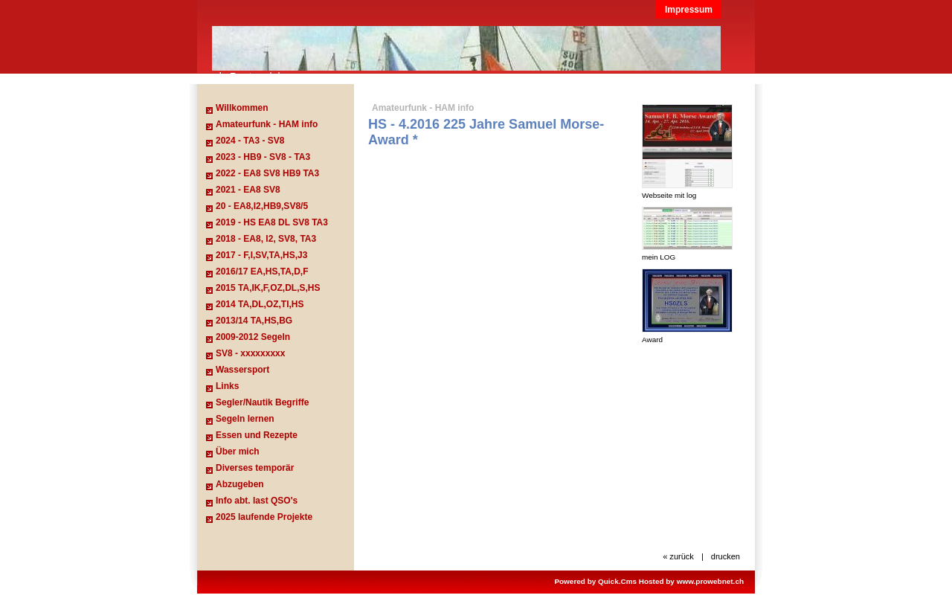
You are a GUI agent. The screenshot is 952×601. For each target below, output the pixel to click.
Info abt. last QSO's (257, 500)
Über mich (238, 451)
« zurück (678, 556)
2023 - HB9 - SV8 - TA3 (263, 157)
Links (227, 386)
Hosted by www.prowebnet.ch (691, 581)
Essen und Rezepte (257, 435)
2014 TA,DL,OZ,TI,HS (259, 304)
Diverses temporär (255, 468)
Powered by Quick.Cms (595, 581)
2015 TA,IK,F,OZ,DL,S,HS (268, 288)
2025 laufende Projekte (264, 517)
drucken (725, 556)
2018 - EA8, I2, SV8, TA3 (266, 239)
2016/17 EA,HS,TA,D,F (262, 271)
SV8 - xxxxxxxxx (250, 353)
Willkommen (242, 108)
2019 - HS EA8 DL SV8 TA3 (272, 222)
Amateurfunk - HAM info (267, 124)
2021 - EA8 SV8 (248, 189)
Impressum (689, 9)
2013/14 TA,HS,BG (254, 320)
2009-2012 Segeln (253, 337)
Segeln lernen (245, 419)
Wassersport (242, 369)
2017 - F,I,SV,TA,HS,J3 (261, 255)
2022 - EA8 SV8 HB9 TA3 (267, 173)
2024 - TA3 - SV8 (250, 140)
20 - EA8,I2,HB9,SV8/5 (262, 206)
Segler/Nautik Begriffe (262, 402)
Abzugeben (240, 484)
